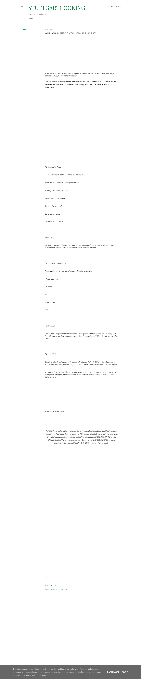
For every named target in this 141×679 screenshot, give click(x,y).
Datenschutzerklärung (58, 18)
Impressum (42, 18)
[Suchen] (116, 6)
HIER (99, 583)
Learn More (113, 672)
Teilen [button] (23, 29)
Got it (125, 672)
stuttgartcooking (56, 7)
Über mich (32, 18)
